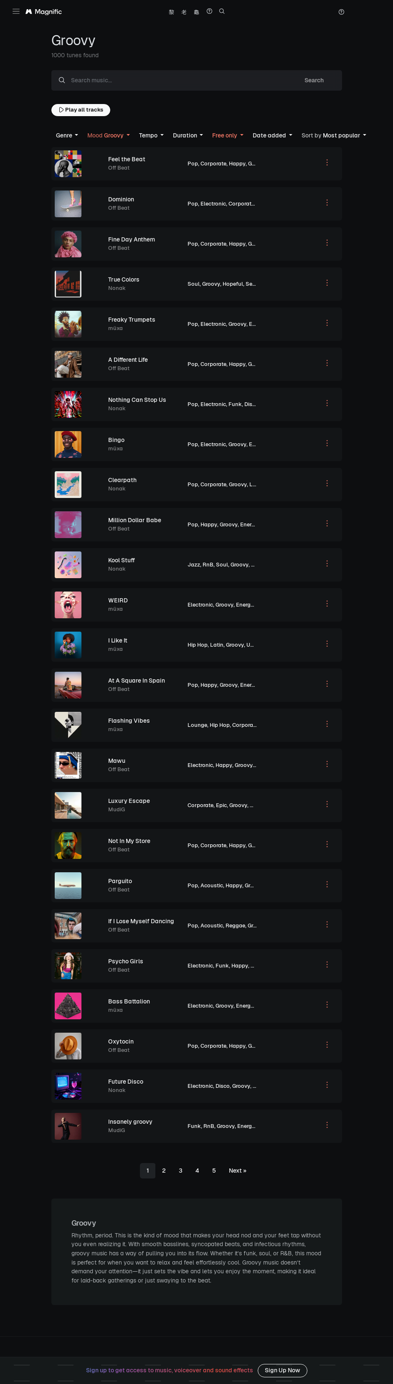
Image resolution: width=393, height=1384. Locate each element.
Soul (194, 283)
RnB (208, 564)
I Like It (117, 640)
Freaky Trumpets (131, 319)
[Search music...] (179, 80)
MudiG (116, 809)
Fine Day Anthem (131, 239)
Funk (235, 404)
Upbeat (255, 644)
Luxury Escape (129, 801)
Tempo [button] (149, 135)
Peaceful (261, 805)
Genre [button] (65, 135)
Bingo (116, 440)
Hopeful (233, 283)
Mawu (116, 760)
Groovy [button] (106, 135)
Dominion (121, 199)
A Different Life (128, 359)
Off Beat (118, 167)
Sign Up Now (282, 1370)
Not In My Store (129, 841)
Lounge (197, 725)
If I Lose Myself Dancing (141, 921)
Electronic (213, 203)
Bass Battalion (129, 1001)
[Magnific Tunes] (43, 12)
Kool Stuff (121, 560)
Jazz (194, 564)
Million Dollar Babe (134, 520)
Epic (221, 805)
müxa (115, 328)
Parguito (120, 881)
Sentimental (261, 283)
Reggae (235, 925)
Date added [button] (270, 135)
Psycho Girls (125, 961)
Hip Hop (198, 644)
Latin (216, 644)
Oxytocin (121, 1041)
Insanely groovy (130, 1121)
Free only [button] (225, 135)
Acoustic (211, 885)
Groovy (257, 163)
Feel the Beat (126, 159)
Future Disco (125, 1081)
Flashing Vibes (129, 720)
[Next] (237, 1171)
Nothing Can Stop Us (137, 400)
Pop (193, 163)
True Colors (123, 279)
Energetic (261, 324)
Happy (237, 163)
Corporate (213, 163)
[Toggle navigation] (16, 11)
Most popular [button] (332, 135)
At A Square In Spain (136, 680)
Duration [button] (185, 135)
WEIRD (118, 600)
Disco (251, 404)
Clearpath (122, 480)
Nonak (117, 288)
